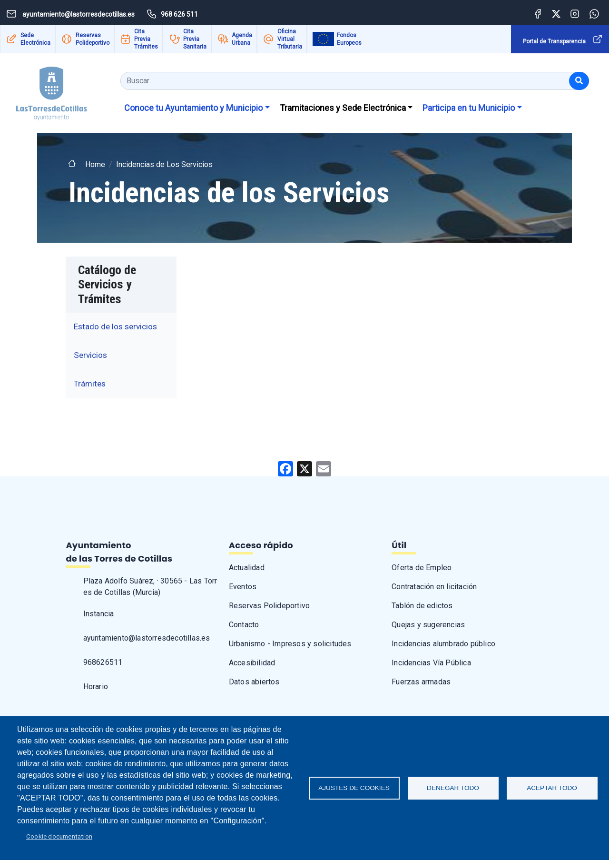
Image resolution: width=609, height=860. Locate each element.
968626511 (103, 662)
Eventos (242, 586)
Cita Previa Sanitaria (194, 39)
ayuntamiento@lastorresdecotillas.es (146, 638)
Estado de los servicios (115, 326)
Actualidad (247, 567)
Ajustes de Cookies (354, 787)
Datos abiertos (254, 681)
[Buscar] (579, 81)
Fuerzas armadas (421, 681)
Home (95, 164)
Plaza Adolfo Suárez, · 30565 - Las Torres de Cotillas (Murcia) (150, 586)
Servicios (90, 355)
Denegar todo (453, 787)
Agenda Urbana (242, 39)
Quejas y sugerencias (428, 624)
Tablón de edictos (422, 605)
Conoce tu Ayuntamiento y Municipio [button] (193, 108)
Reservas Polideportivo (92, 39)
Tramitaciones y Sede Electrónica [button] (343, 108)
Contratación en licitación (434, 586)
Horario (95, 686)
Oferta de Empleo (422, 567)
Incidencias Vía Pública (431, 662)
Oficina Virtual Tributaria (289, 39)
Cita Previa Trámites (146, 39)
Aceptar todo (552, 787)
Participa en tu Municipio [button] (468, 108)
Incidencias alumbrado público (443, 643)
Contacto (244, 624)
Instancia (98, 613)
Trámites (90, 383)
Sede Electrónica (35, 39)
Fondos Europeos (349, 39)
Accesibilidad (252, 662)
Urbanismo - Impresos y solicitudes (290, 643)
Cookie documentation (59, 836)
